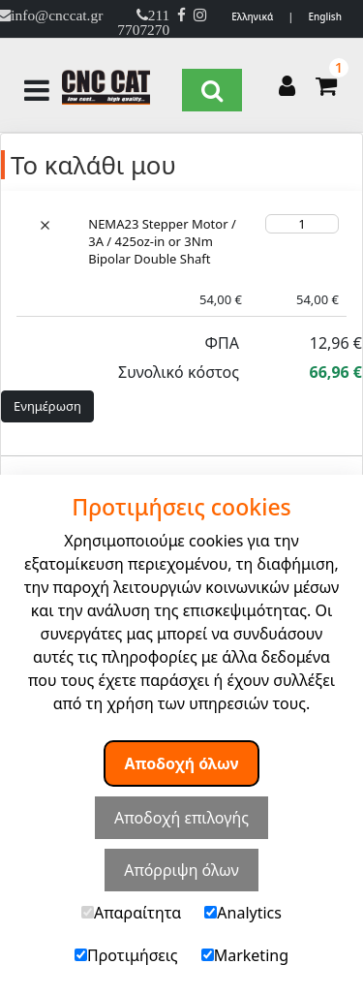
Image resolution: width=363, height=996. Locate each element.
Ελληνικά (252, 16)
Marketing (244, 955)
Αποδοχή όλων (182, 763)
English (325, 16)
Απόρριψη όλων (181, 870)
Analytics (243, 912)
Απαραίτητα (131, 912)
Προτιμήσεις (126, 955)
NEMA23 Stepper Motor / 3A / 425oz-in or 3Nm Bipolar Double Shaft (162, 241)
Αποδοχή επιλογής (181, 817)
